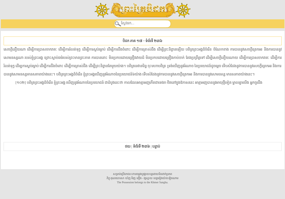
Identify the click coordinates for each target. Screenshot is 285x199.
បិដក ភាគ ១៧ (132, 41)
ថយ (127, 146)
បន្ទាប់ (156, 146)
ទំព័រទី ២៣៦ (153, 41)
